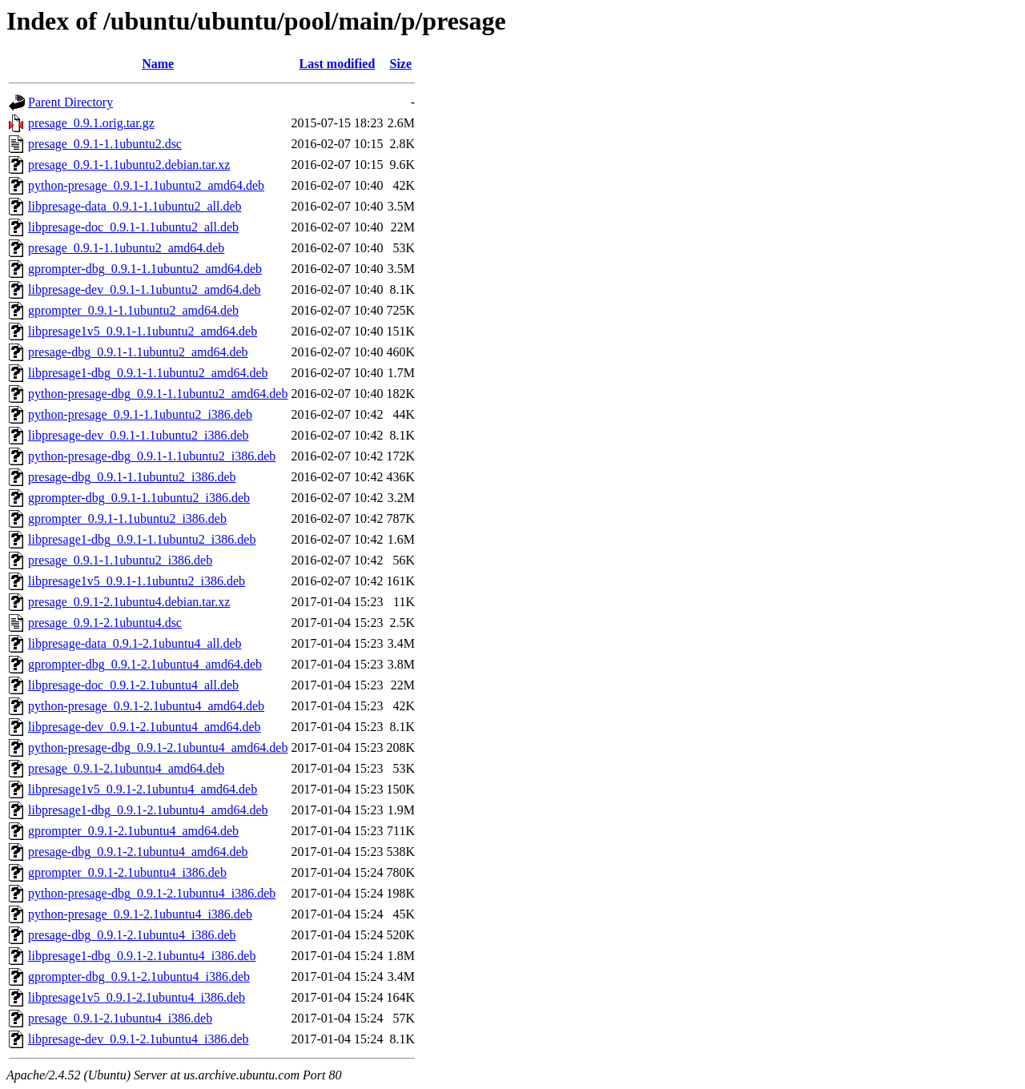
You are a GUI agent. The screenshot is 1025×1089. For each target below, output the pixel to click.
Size (401, 63)
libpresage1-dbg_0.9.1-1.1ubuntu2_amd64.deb (148, 373)
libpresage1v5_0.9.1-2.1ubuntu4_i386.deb (136, 997)
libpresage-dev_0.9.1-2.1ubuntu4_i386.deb (138, 1039)
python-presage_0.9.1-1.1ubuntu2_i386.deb (140, 414)
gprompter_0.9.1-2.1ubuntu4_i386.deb (127, 872)
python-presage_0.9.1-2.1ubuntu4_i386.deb (140, 914)
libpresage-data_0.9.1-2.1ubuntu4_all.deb (135, 643)
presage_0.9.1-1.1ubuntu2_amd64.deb (126, 248)
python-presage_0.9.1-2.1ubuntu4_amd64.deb (146, 706)
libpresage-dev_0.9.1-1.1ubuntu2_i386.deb (138, 435)
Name (158, 63)
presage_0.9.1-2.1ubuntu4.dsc (105, 622)
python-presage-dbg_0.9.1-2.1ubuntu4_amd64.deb (157, 747)
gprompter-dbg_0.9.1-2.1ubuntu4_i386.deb (139, 976)
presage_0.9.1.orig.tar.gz (91, 123)
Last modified (337, 63)
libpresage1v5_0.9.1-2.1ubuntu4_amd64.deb (142, 789)
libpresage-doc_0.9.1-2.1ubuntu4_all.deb (133, 685)
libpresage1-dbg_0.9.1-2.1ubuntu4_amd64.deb (148, 810)
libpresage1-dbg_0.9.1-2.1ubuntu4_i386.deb (141, 955)
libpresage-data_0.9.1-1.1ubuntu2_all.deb (135, 206)
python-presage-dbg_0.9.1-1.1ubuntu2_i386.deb (151, 456)
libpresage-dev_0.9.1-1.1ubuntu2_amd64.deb (144, 289)
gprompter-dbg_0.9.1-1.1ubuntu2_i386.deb (139, 497)
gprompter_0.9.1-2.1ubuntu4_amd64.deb (133, 831)
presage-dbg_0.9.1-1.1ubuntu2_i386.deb (132, 477)
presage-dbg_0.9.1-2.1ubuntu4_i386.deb (132, 935)
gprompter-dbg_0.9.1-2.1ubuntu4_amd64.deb (145, 664)
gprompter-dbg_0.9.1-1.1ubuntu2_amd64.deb (145, 268)
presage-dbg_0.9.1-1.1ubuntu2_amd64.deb (138, 352)
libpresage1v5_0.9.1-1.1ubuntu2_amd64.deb (142, 331)
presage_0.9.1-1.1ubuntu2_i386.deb (120, 560)
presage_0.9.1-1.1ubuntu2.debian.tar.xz (129, 164)
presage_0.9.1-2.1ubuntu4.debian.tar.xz (129, 602)
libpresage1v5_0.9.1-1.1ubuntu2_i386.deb (136, 581)
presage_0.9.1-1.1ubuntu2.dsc (105, 144)
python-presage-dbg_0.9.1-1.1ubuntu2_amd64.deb (157, 393)
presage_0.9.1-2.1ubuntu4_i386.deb (120, 1018)
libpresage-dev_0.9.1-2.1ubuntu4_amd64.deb (144, 726)
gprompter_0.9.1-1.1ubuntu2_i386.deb (127, 518)
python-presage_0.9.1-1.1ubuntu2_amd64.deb (146, 185)
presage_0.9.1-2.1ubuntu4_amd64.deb (126, 768)
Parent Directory (70, 102)
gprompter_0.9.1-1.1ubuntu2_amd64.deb (133, 310)
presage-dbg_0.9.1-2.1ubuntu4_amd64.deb (138, 851)
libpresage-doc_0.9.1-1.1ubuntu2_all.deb (133, 227)
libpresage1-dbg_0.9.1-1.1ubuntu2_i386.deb (141, 539)
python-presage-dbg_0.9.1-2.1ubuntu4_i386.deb (151, 893)
